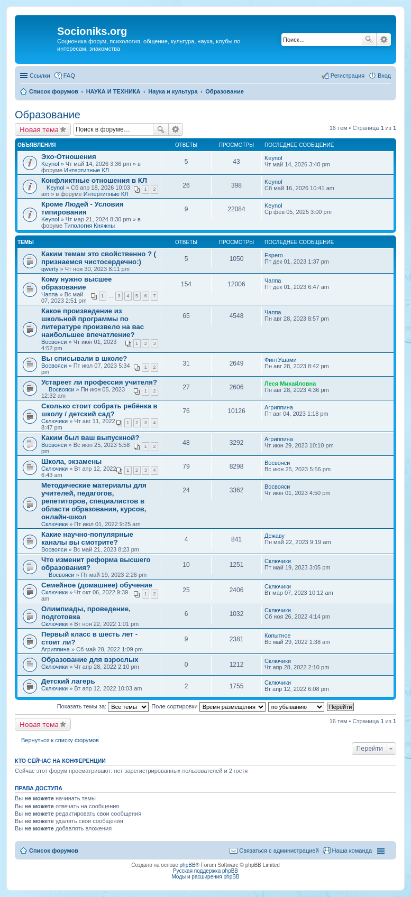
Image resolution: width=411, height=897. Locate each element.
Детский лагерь (68, 681)
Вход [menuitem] (384, 75)
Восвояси (54, 342)
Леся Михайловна (290, 383)
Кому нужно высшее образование (76, 283)
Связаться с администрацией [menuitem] (278, 850)
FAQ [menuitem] (69, 75)
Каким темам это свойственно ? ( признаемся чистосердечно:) (98, 258)
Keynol (50, 164)
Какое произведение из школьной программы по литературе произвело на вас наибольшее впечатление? (92, 323)
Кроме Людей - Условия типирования (82, 208)
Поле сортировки (208, 706)
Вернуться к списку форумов (60, 740)
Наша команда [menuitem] (352, 850)
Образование (47, 114)
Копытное (277, 635)
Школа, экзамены (71, 461)
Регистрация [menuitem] (347, 75)
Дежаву (274, 535)
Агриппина (278, 407)
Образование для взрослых (90, 660)
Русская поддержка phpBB (205, 871)
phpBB (188, 865)
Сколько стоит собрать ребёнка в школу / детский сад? (99, 410)
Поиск (369, 39)
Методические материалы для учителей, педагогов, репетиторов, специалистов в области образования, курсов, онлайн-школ (94, 501)
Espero (273, 255)
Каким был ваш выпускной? (90, 438)
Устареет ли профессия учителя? (99, 382)
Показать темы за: (103, 706)
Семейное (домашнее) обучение (96, 585)
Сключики (54, 421)
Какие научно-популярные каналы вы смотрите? (87, 538)
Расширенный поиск (384, 39)
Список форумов (53, 850)
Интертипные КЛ (86, 170)
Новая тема (39, 129)
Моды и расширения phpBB (205, 877)
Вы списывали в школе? (84, 358)
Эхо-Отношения (68, 157)
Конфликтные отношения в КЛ (94, 180)
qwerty (49, 269)
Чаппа (49, 294)
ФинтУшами (280, 360)
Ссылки (40, 75)
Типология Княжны (89, 225)
